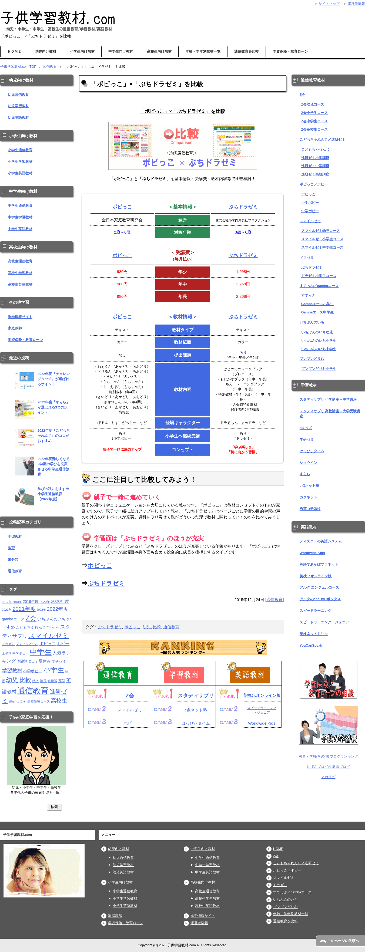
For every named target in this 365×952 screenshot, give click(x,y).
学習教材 (15, 537)
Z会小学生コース (314, 113)
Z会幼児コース (312, 104)
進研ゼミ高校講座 (315, 174)
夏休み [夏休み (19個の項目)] (45, 661)
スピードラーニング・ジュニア (324, 622)
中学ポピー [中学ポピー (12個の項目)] (20, 653)
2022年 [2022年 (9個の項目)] (41, 609)
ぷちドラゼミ (243, 207)
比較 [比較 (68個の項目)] (25, 680)
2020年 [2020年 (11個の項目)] (45, 601)
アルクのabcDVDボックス (320, 599)
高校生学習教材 (20, 273)
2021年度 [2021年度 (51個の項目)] (24, 609)
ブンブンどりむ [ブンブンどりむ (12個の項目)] (27, 644)
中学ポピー (310, 211)
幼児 (147, 627)
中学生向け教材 (120, 51)
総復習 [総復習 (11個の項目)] (52, 681)
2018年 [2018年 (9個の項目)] (17, 601)
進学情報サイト (20, 317)
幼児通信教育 (18, 95)
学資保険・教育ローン (290, 51)
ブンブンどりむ (312, 359)
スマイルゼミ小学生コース (322, 239)
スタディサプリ (196, 695)
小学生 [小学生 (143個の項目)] (53, 670)
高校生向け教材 (159, 51)
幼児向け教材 (45, 51)
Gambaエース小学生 (317, 304)
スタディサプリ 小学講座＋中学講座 (328, 399)
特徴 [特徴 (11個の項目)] (35, 681)
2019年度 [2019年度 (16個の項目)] (31, 602)
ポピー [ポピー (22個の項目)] (62, 643)
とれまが (329, 777)
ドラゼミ (307, 257)
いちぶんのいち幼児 (317, 332)
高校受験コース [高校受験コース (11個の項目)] (38, 701)
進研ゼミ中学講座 (315, 166)
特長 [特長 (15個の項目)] (43, 681)
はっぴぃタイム (196, 723)
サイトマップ (329, 4)
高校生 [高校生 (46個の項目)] (59, 701)
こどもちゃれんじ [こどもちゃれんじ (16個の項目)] (31, 627)
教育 (11, 548)
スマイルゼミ (130, 710)
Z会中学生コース (314, 121)
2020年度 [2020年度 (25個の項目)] (60, 601)
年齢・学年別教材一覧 (202, 51)
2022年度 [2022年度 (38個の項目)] (57, 609)
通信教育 (274, 599)
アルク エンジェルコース (319, 587)
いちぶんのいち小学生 (318, 341)
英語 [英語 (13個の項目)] (61, 681)
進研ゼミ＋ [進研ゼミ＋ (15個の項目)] (17, 701)
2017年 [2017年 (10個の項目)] (7, 601)
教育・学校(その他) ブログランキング (328, 756)
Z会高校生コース (314, 129)
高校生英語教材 (20, 284)
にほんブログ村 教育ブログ (328, 767)
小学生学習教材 (20, 162)
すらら (305, 474)
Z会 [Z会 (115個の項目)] (30, 618)
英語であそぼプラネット (319, 564)
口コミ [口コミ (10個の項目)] (33, 661)
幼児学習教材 (18, 106)
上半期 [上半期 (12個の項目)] (7, 653)
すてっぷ (308, 296)
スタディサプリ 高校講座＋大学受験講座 (330, 413)
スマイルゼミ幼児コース (320, 231)
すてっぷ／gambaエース (319, 286)
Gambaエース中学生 (317, 312)
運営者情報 (199, 923)
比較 (157, 627)
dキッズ (306, 428)
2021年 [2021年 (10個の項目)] (7, 609)
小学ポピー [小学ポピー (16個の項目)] (32, 671)
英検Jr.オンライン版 (261, 695)
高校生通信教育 (20, 261)
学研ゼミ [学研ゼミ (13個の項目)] (59, 661)
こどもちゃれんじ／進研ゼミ (322, 139)
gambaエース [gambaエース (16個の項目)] (13, 619)
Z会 (130, 695)
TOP (18, 67)
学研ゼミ (307, 439)
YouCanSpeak (311, 645)
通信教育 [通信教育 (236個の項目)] (33, 690)
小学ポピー (310, 203)
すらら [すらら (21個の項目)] (53, 627)
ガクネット (308, 497)
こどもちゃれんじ (315, 149)
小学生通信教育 (20, 150)
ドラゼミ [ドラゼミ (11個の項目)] (8, 644)
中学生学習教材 (20, 217)
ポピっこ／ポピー (314, 184)
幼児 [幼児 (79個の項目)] (12, 679)
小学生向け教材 (82, 51)
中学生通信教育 (20, 206)
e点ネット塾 (196, 710)
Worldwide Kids (261, 723)
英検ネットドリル (314, 634)
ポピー (130, 723)
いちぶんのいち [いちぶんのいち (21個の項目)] (51, 619)
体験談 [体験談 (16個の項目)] (22, 661)
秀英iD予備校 (310, 509)
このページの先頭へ (343, 941)
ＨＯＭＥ (14, 51)
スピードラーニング (315, 611)
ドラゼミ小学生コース (318, 276)
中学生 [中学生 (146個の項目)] (41, 652)
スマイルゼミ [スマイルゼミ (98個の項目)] (48, 635)
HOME (278, 849)
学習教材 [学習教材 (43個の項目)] (12, 670)
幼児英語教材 (18, 118)
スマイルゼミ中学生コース (322, 247)
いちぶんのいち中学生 (318, 349)
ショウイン (308, 463)
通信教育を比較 (246, 51)
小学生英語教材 (20, 173)
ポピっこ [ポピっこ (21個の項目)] (47, 643)
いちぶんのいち (312, 322)
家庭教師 (15, 328)
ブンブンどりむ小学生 (318, 369)
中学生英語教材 (20, 229)
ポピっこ (122, 207)
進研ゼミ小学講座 (315, 158)
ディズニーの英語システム (321, 541)
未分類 (13, 560)
